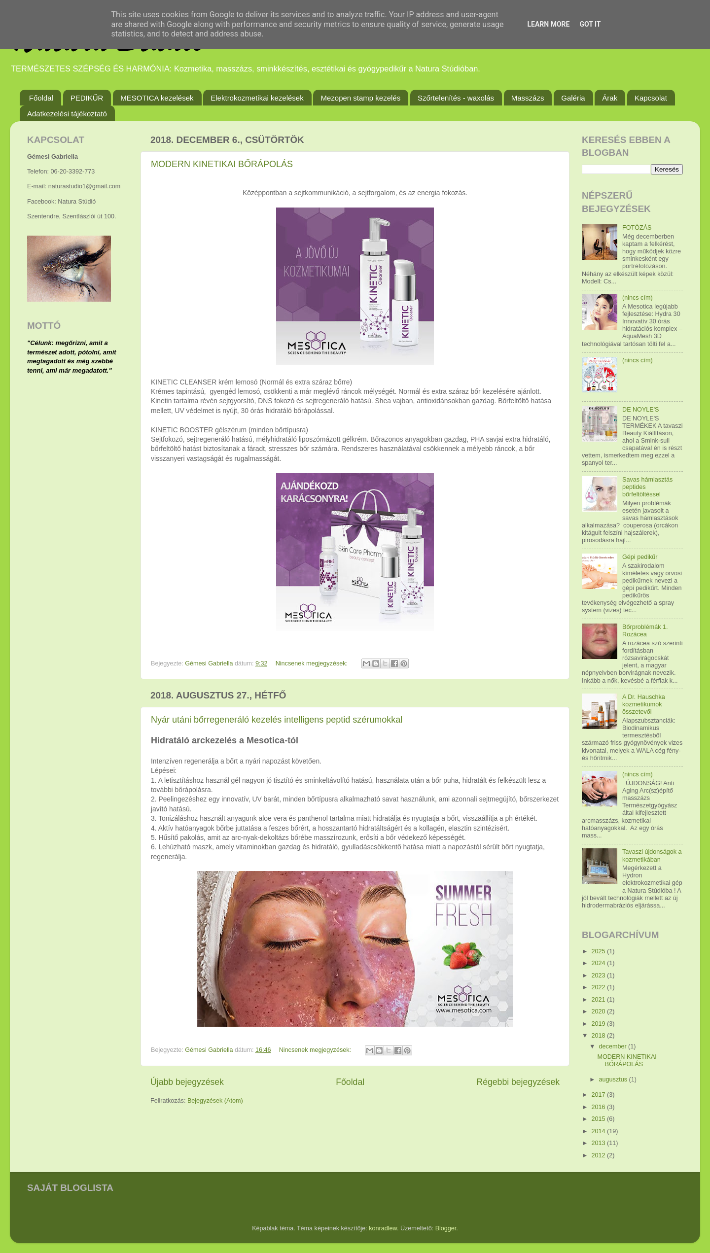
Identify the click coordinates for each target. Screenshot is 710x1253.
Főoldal (41, 98)
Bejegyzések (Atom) (215, 1100)
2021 (599, 999)
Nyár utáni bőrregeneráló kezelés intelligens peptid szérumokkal (276, 720)
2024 (599, 963)
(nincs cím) (637, 297)
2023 (599, 975)
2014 (599, 1131)
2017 (599, 1094)
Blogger (446, 1228)
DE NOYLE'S (640, 409)
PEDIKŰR (87, 98)
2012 (599, 1155)
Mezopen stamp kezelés (360, 98)
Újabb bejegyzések (187, 1082)
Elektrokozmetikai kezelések (257, 98)
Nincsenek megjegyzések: (313, 663)
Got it (590, 24)
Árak (609, 98)
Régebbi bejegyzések (518, 1082)
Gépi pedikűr (639, 557)
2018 (599, 1035)
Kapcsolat (651, 98)
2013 (599, 1143)
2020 (599, 1011)
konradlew (383, 1228)
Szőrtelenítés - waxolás (456, 98)
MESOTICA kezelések (156, 98)
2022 (599, 987)
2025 (599, 951)
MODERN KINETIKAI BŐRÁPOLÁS (222, 164)
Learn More (548, 24)
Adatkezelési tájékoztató (67, 113)
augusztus (614, 1079)
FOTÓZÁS (636, 227)
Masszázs (527, 98)
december (614, 1046)
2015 (599, 1118)
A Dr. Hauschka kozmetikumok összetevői (643, 704)
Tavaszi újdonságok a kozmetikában (651, 855)
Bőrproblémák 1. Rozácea (645, 631)
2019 (599, 1023)
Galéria (573, 98)
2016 (599, 1107)
